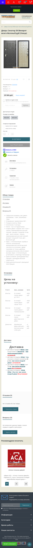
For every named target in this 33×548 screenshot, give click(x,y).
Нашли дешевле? (20, 95)
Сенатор (14, 84)
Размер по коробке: (8, 114)
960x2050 (14, 117)
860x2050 (6, 117)
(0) (17, 79)
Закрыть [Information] (16, 10)
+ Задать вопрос (10, 432)
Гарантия (13, 176)
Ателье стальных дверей (17, 470)
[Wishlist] (23, 79)
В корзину (16, 139)
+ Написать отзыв (10, 409)
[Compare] (29, 79)
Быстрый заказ (16, 145)
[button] (13, 2)
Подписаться (25, 505)
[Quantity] (8, 134)
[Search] (30, 22)
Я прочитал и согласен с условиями (15, 509)
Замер (12, 185)
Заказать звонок (26, 17)
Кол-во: (5, 131)
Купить (25, 105)
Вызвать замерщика (9, 544)
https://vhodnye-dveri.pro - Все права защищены (16, 536)
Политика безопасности (15, 508)
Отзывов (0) (7, 207)
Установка (13, 168)
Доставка (13, 161)
